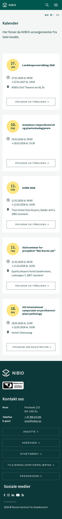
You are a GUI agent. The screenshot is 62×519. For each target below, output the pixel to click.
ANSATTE (31, 431)
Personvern (31, 476)
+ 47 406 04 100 (32, 417)
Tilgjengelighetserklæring (30, 465)
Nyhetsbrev (31, 454)
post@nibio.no (32, 421)
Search (47, 5)
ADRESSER (31, 442)
